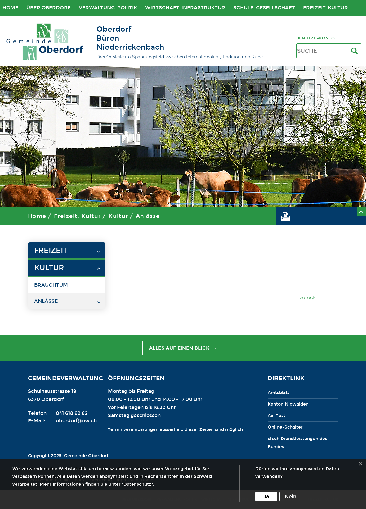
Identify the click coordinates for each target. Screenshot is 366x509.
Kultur (118, 216)
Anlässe (148, 216)
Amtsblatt (278, 392)
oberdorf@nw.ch (76, 421)
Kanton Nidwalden (288, 404)
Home (37, 216)
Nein (290, 496)
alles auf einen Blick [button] (183, 348)
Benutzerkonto (315, 38)
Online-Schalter (285, 427)
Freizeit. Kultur (325, 8)
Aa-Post (276, 415)
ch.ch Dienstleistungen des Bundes (297, 442)
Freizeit (50, 250)
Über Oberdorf (48, 8)
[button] (288, 216)
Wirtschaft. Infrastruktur (185, 8)
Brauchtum (51, 285)
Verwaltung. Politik (108, 8)
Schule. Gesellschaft (264, 8)
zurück (308, 297)
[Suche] (355, 51)
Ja (266, 496)
